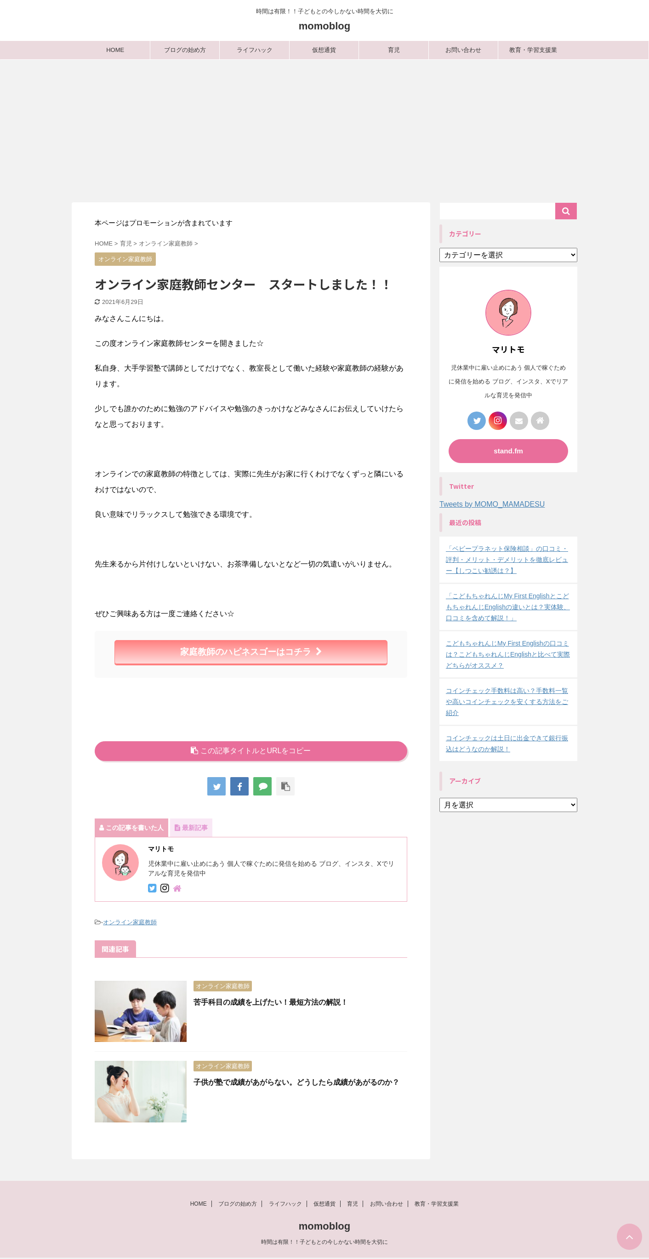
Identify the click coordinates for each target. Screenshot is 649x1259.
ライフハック (255, 49)
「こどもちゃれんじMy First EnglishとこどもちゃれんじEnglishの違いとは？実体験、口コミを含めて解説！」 (508, 607)
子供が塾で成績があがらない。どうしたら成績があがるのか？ (296, 1082)
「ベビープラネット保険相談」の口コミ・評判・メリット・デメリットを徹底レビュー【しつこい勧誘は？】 (507, 559)
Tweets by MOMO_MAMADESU (492, 504)
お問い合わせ (463, 49)
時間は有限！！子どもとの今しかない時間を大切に (324, 1243)
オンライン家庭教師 (130, 922)
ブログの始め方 (185, 49)
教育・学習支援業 (533, 49)
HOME (115, 49)
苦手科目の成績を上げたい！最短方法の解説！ (271, 1002)
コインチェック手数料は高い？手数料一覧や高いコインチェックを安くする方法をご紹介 (507, 701)
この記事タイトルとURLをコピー (251, 751)
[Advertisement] (324, 128)
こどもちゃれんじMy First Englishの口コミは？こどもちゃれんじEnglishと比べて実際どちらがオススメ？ (508, 654)
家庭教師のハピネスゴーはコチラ (251, 652)
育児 (394, 49)
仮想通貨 (324, 49)
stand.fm (508, 451)
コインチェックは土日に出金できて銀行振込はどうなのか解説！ (507, 743)
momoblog (324, 26)
